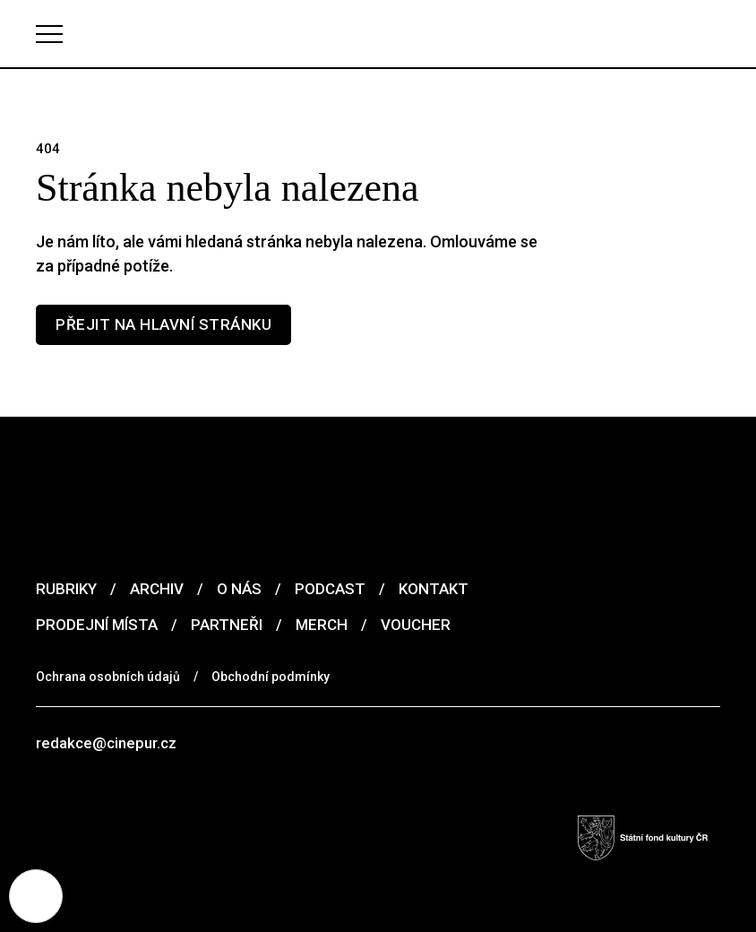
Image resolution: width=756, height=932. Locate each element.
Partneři (226, 625)
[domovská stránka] (378, 34)
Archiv (157, 589)
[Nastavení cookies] (36, 896)
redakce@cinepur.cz (106, 743)
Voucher (416, 625)
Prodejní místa (97, 625)
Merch (322, 625)
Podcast (330, 589)
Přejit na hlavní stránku (163, 324)
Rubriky (66, 589)
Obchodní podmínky (270, 676)
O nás (239, 589)
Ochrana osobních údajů (108, 676)
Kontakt (433, 589)
